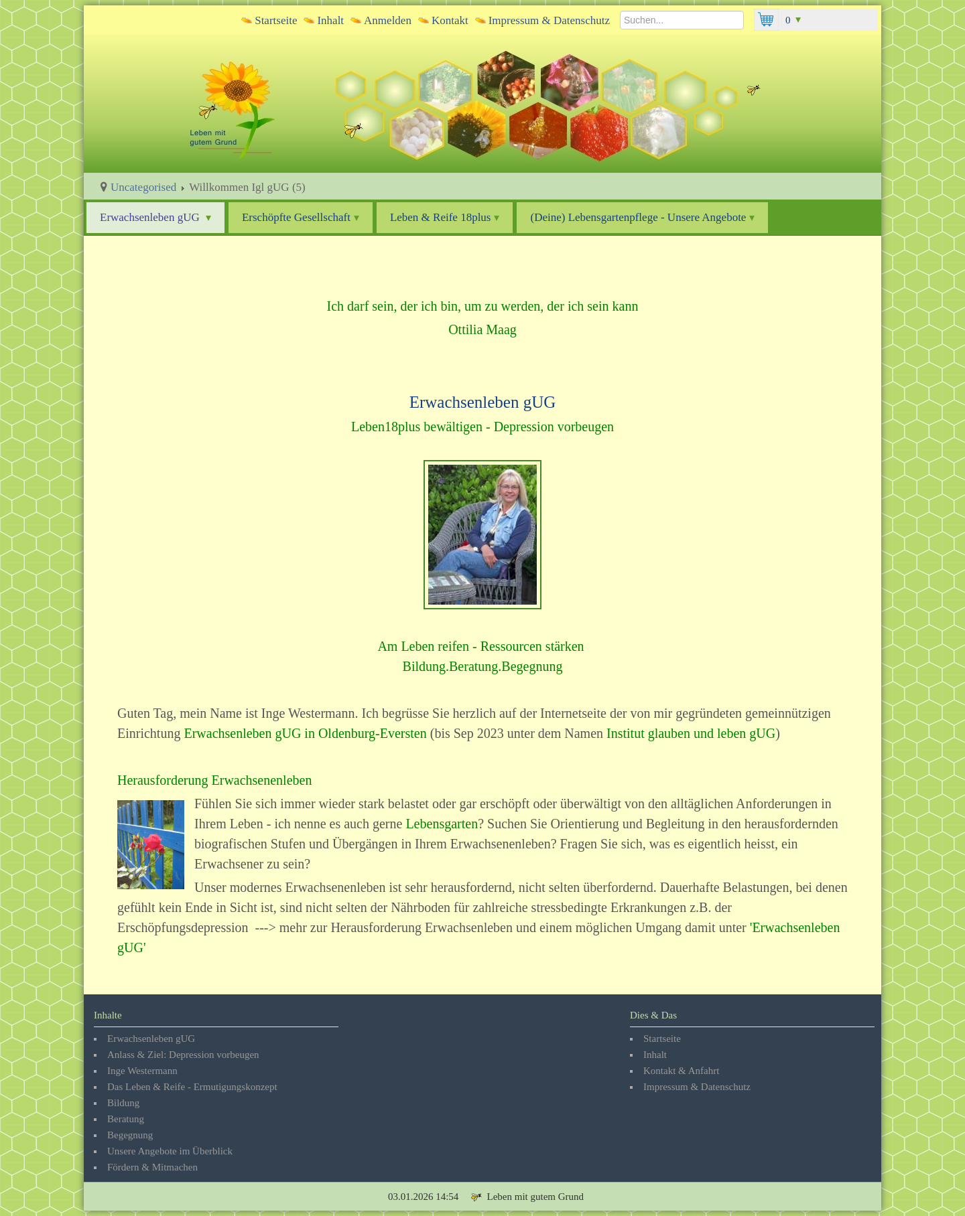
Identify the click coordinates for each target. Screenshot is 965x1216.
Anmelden (387, 20)
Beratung (125, 1119)
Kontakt (450, 20)
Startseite (276, 20)
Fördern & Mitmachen (152, 1167)
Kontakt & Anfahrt (681, 1070)
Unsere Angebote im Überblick (170, 1151)
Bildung (123, 1102)
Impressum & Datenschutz (549, 20)
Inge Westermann (142, 1070)
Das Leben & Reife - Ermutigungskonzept (192, 1086)
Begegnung (130, 1135)
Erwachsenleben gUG (155, 217)
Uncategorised (143, 187)
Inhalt (330, 20)
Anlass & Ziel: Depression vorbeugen (183, 1054)
